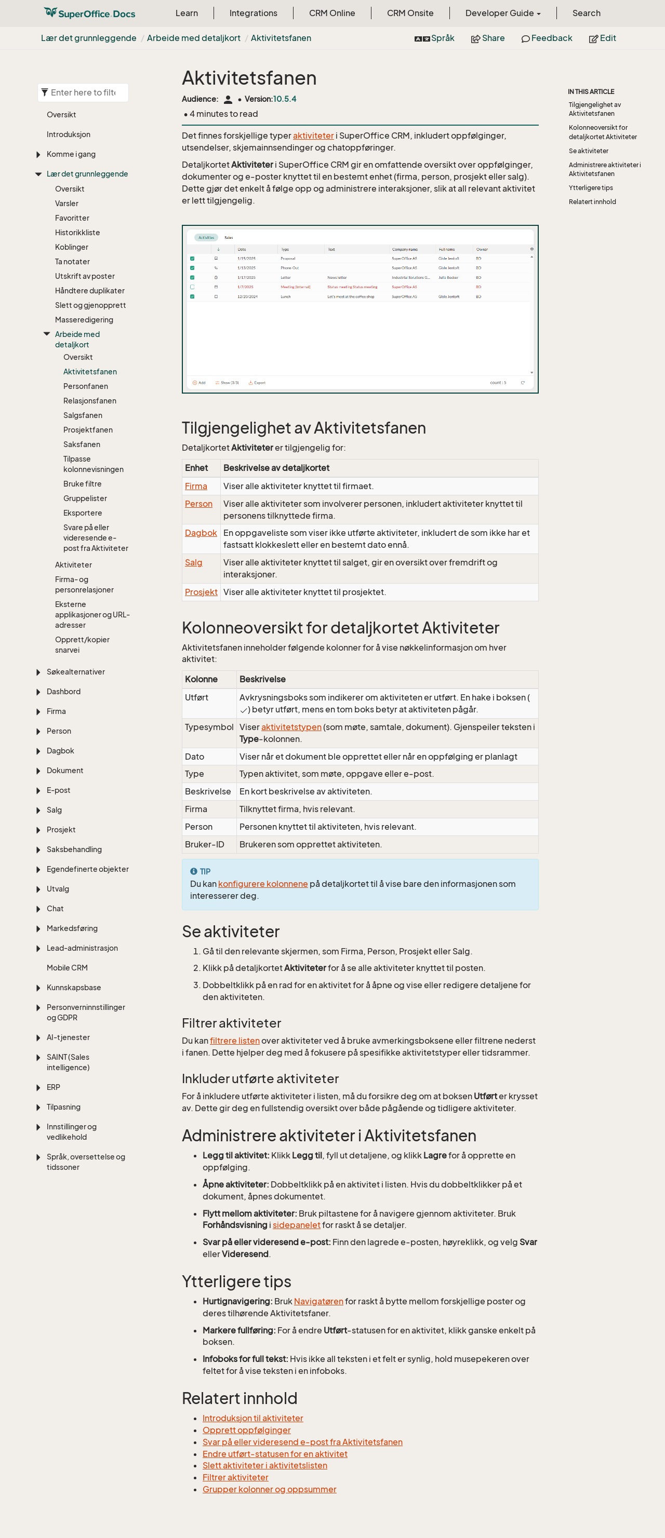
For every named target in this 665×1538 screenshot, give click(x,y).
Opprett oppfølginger (247, 1430)
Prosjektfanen (88, 429)
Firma (56, 711)
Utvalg (58, 888)
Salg (54, 809)
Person (59, 730)
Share (488, 38)
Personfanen (85, 386)
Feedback (547, 38)
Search (587, 13)
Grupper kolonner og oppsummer (270, 1489)
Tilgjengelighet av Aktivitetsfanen (595, 109)
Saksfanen (81, 444)
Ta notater (72, 261)
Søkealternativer (76, 671)
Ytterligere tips (591, 188)
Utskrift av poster (85, 276)
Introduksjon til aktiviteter (253, 1418)
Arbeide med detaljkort (194, 38)
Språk (435, 38)
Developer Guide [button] (503, 13)
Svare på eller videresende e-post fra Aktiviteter (95, 537)
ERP (53, 1087)
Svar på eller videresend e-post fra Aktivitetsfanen (303, 1442)
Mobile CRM (67, 967)
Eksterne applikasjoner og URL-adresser (92, 614)
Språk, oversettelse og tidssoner (86, 1161)
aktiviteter (313, 135)
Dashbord (64, 691)
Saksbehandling (74, 849)
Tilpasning (64, 1106)
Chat (55, 908)
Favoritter (72, 217)
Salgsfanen (82, 415)
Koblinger (71, 246)
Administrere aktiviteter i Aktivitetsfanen (605, 169)
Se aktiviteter (588, 151)
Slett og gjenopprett (90, 305)
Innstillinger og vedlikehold (72, 1131)
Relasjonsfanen (89, 400)
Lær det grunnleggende (89, 38)
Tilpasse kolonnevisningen (93, 464)
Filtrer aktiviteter (236, 1477)
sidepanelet (297, 1225)
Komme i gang (71, 154)
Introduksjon (68, 134)
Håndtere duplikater (90, 290)
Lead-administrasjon (82, 947)
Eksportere (82, 512)
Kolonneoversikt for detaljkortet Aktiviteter (603, 132)
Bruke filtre (82, 483)
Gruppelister (85, 498)
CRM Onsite (410, 13)
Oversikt (61, 114)
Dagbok (60, 750)
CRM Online (332, 13)
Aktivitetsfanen (281, 38)
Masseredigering (84, 319)
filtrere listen (235, 1040)
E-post (59, 790)
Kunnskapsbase (74, 987)
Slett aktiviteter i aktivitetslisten (265, 1465)
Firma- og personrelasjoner (84, 584)
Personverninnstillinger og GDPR (86, 1012)
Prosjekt (61, 829)
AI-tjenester (68, 1037)
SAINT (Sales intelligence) (68, 1062)
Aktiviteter (73, 564)
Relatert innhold (592, 202)
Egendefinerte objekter (88, 869)
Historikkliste (77, 232)
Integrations (253, 13)
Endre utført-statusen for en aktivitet (275, 1454)
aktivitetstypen (291, 727)
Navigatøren (318, 1301)
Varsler (66, 203)
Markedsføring (72, 928)
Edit (602, 38)
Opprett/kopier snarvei (82, 644)
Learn (187, 13)
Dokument (65, 770)
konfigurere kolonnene (263, 884)
